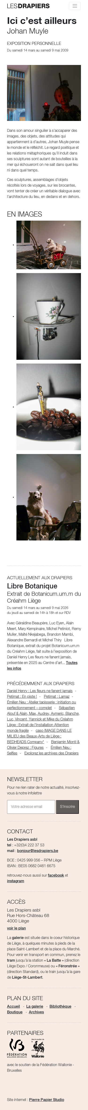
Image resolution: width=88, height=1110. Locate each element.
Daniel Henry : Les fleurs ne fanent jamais (40, 691)
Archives (36, 1012)
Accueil (13, 1007)
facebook (56, 876)
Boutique (15, 1012)
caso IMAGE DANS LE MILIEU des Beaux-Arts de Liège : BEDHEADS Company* (39, 736)
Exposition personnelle (34, 44)
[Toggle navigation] (75, 6)
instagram (15, 881)
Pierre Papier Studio (46, 1100)
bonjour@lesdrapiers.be (37, 851)
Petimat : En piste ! (22, 697)
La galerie (34, 1007)
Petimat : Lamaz (56, 697)
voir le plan (16, 928)
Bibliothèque (60, 1007)
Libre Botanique (32, 586)
